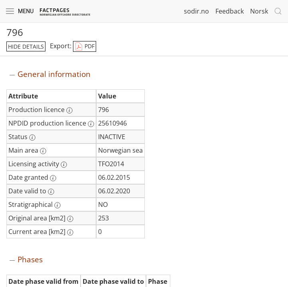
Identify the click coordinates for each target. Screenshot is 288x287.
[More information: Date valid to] (51, 192)
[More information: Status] (32, 137)
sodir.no (196, 11)
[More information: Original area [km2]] (70, 219)
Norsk (259, 11)
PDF (85, 46)
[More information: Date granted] (53, 178)
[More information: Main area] (43, 151)
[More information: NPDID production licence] (91, 124)
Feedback (229, 11)
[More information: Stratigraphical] (57, 205)
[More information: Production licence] (69, 110)
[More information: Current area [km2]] (70, 232)
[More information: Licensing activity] (64, 164)
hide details (26, 46)
